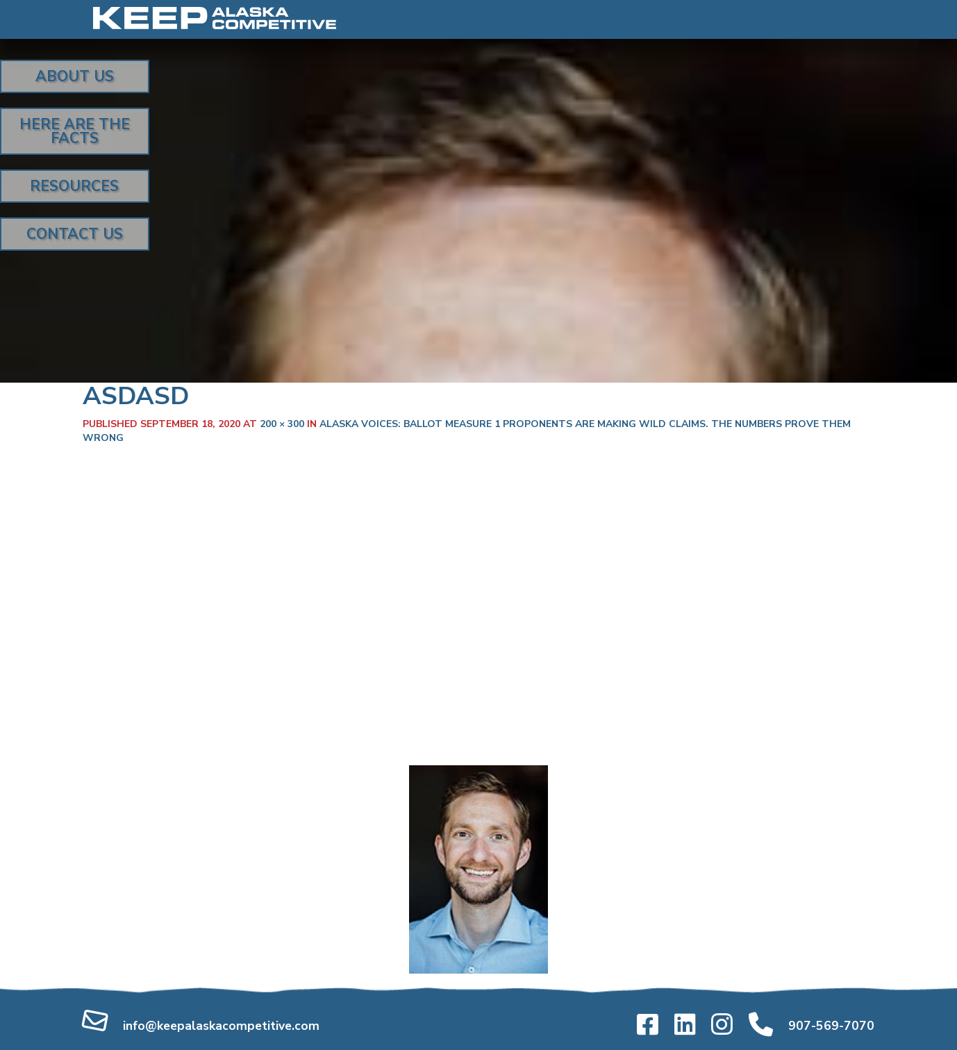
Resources (74, 186)
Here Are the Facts (74, 131)
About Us (74, 76)
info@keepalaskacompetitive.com (221, 1025)
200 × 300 (282, 424)
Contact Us (74, 234)
